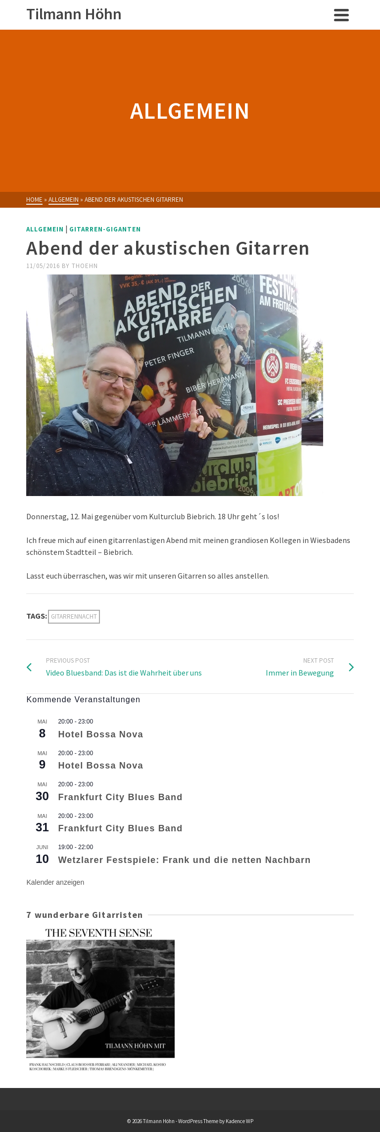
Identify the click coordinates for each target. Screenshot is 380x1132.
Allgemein (45, 229)
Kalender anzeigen (55, 882)
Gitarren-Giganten (105, 229)
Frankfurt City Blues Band (120, 797)
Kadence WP (239, 1121)
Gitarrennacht (74, 616)
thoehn (85, 266)
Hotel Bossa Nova (100, 734)
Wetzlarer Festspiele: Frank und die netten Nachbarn (184, 860)
